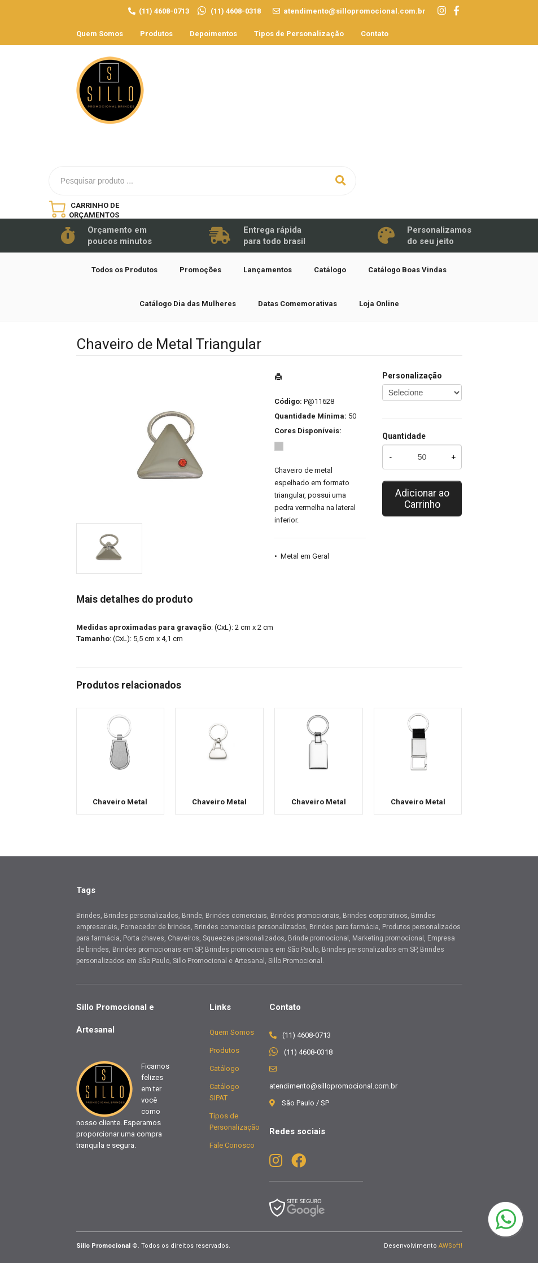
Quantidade (404, 436)
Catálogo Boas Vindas (407, 269)
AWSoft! (450, 1245)
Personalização (412, 375)
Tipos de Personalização (299, 33)
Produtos (156, 33)
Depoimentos (213, 33)
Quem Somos (99, 33)
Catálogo (330, 269)
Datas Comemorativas (297, 303)
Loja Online (379, 303)
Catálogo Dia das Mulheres (187, 303)
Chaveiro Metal (120, 802)
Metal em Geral (305, 556)
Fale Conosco (232, 1145)
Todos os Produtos (124, 269)
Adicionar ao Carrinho (422, 498)
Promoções (200, 269)
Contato (374, 33)
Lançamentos (267, 269)
